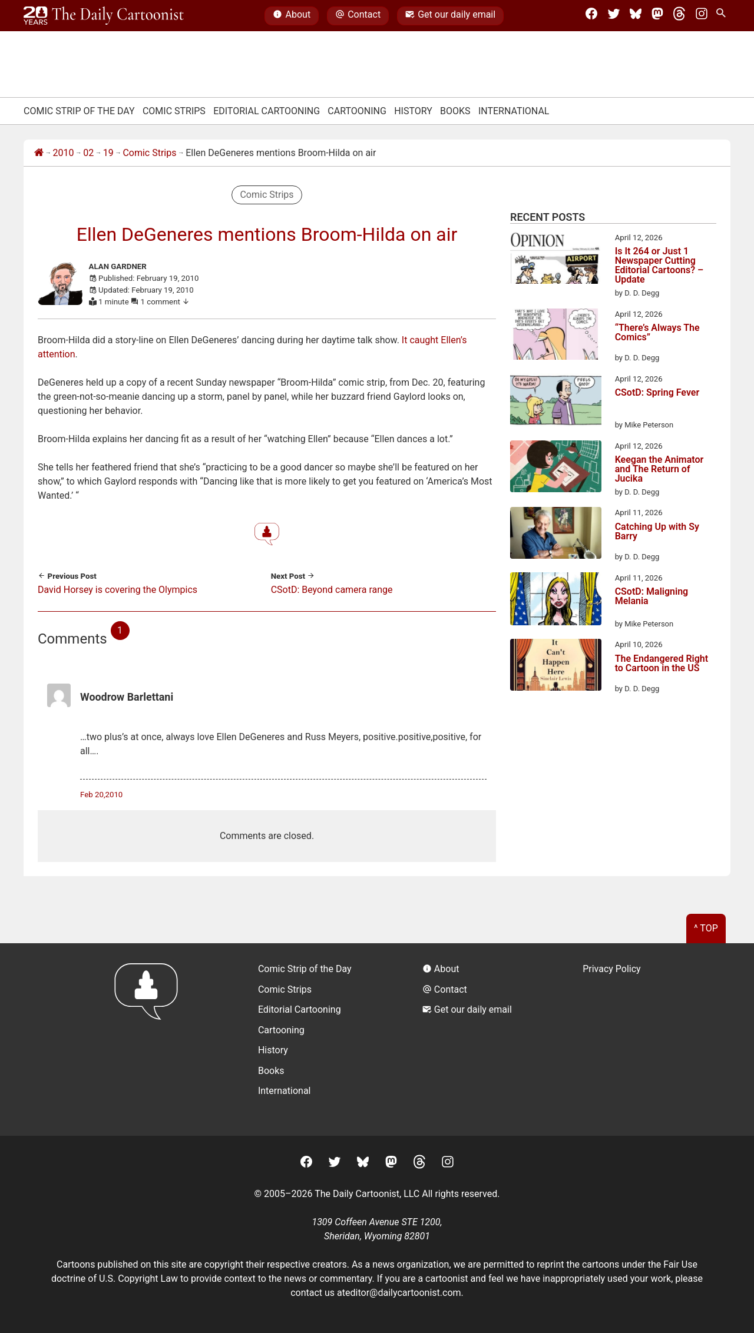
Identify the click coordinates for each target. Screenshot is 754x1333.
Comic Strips (174, 111)
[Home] (39, 153)
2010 (63, 152)
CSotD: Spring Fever (657, 393)
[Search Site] (723, 15)
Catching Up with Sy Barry (657, 532)
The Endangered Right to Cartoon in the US (662, 664)
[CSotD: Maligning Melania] (555, 601)
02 (88, 152)
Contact (358, 16)
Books (455, 111)
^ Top (706, 928)
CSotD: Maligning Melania (652, 596)
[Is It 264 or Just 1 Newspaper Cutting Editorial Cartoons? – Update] (555, 260)
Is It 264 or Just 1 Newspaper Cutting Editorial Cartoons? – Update (659, 265)
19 (108, 152)
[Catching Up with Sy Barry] (555, 534)
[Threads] (679, 15)
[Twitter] (614, 15)
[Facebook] (591, 15)
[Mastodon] (657, 15)
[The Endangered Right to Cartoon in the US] (555, 666)
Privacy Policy (612, 968)
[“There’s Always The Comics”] (555, 336)
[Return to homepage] (150, 1039)
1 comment (165, 301)
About (291, 16)
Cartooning (357, 111)
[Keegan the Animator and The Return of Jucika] (555, 468)
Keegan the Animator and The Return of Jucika (659, 469)
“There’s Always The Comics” (657, 333)
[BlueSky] (636, 15)
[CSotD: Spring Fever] (555, 402)
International (514, 111)
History (413, 111)
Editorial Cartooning (266, 111)
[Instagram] (702, 15)
